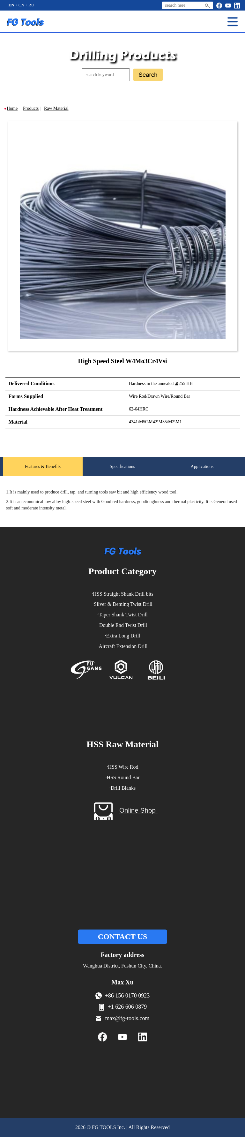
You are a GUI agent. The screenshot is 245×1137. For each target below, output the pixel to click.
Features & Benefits (43, 470)
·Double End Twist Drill (122, 633)
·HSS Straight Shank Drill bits (122, 602)
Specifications (122, 470)
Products (31, 109)
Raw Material (56, 109)
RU (31, 5)
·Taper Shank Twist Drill (122, 622)
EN (11, 5)
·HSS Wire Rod (122, 775)
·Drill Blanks (122, 796)
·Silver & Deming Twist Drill (122, 612)
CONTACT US (122, 945)
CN (21, 5)
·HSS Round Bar (122, 785)
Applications (202, 470)
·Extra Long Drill (122, 643)
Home (12, 109)
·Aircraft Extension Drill (123, 654)
